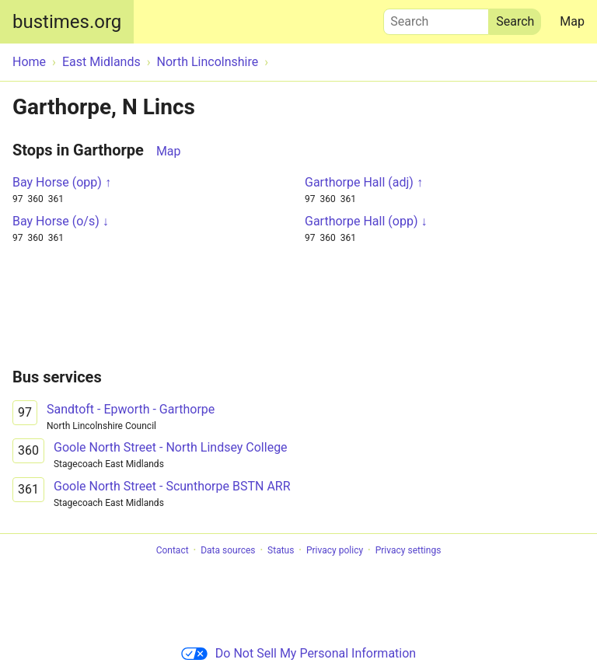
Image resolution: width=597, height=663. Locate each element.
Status (280, 550)
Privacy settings (408, 550)
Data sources (228, 550)
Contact (172, 550)
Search (436, 18)
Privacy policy (334, 550)
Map (572, 21)
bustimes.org (66, 22)
